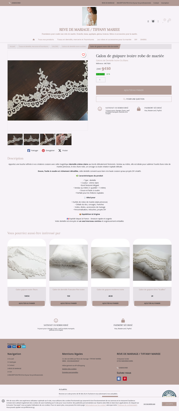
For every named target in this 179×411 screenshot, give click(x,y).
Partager (32, 150)
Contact (156, 3)
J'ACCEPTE (169, 404)
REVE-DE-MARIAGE (14, 368)
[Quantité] (100, 79)
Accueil (12, 46)
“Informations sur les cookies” (95, 405)
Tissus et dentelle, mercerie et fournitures (33, 46)
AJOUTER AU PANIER (133, 90)
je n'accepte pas (149, 404)
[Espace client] (158, 21)
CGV (9, 372)
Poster (63, 150)
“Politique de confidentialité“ (127, 405)
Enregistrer (48, 150)
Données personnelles (70, 372)
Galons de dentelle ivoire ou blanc (74, 46)
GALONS (55, 46)
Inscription (165, 3)
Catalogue (11, 362)
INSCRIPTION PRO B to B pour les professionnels (25, 375)
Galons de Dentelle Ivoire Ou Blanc (112, 60)
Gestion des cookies (69, 369)
